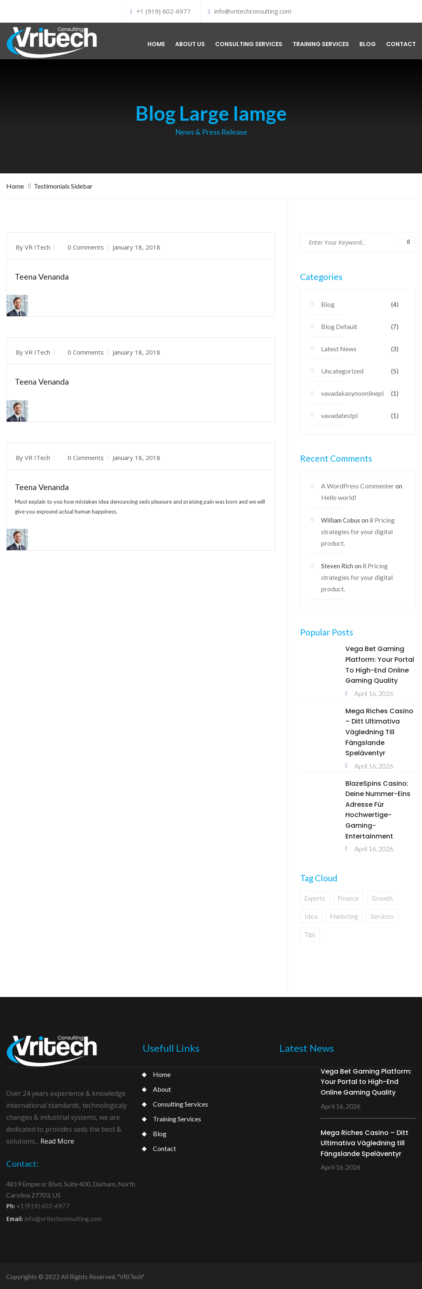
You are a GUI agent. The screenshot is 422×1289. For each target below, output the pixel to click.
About (162, 1087)
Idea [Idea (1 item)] (311, 914)
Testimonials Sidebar (63, 184)
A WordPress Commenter (357, 484)
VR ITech (37, 245)
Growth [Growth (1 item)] (382, 896)
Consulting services (248, 43)
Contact (401, 43)
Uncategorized (342, 369)
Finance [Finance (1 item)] (348, 896)
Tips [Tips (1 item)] (310, 932)
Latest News (338, 347)
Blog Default (339, 325)
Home (156, 43)
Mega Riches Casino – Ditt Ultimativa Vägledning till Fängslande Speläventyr (379, 730)
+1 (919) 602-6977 (160, 11)
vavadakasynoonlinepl (352, 391)
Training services (321, 43)
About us (190, 43)
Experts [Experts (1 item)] (315, 896)
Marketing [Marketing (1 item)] (344, 914)
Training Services (177, 1117)
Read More (57, 1139)
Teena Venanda (44, 274)
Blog (367, 43)
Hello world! (338, 496)
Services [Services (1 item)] (382, 914)
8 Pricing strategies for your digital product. (358, 529)
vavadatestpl (339, 414)
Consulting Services (180, 1102)
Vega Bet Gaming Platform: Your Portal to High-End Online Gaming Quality (366, 1080)
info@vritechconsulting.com (249, 11)
